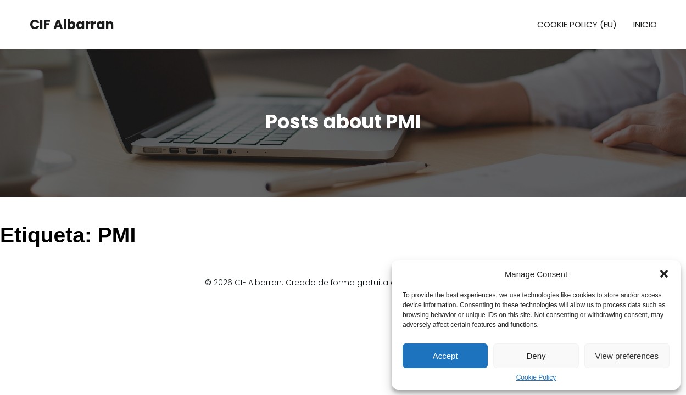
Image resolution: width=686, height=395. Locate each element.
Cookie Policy (536, 377)
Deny (535, 355)
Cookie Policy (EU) (577, 24)
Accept (445, 355)
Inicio (645, 24)
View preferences (627, 355)
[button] (664, 273)
